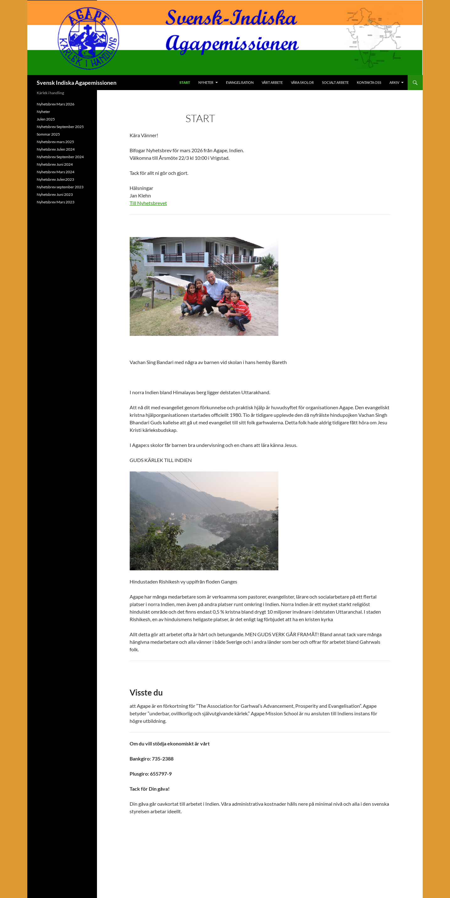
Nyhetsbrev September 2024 (60, 156)
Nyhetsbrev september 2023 (60, 187)
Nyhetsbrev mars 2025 (55, 141)
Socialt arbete (335, 82)
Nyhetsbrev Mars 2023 (55, 202)
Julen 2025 (46, 119)
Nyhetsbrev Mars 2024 (55, 171)
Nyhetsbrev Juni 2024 (55, 164)
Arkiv (394, 82)
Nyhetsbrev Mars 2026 (55, 104)
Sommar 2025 (48, 134)
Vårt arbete (272, 82)
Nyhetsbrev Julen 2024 (56, 149)
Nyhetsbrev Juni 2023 (55, 194)
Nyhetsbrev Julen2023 (55, 179)
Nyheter (205, 82)
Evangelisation (240, 82)
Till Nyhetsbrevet (148, 203)
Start (184, 82)
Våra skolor (302, 82)
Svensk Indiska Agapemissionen (76, 82)
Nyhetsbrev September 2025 (60, 126)
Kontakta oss (369, 82)
